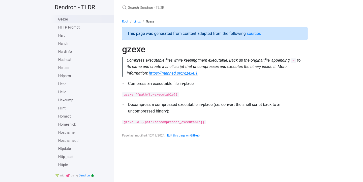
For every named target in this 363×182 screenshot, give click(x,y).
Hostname (66, 132)
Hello (62, 92)
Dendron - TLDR (76, 7)
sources (254, 33)
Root (125, 21)
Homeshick (67, 124)
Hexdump (65, 100)
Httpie (63, 165)
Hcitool (64, 68)
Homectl (65, 116)
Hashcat (64, 60)
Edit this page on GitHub (183, 136)
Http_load (65, 157)
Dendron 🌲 (87, 175)
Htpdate (64, 149)
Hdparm (64, 76)
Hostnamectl (68, 141)
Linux (137, 21)
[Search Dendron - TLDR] (181, 7)
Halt (61, 35)
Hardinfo (65, 52)
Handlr (63, 43)
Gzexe (63, 19)
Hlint (62, 108)
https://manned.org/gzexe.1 (173, 73)
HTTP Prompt (69, 27)
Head (62, 84)
